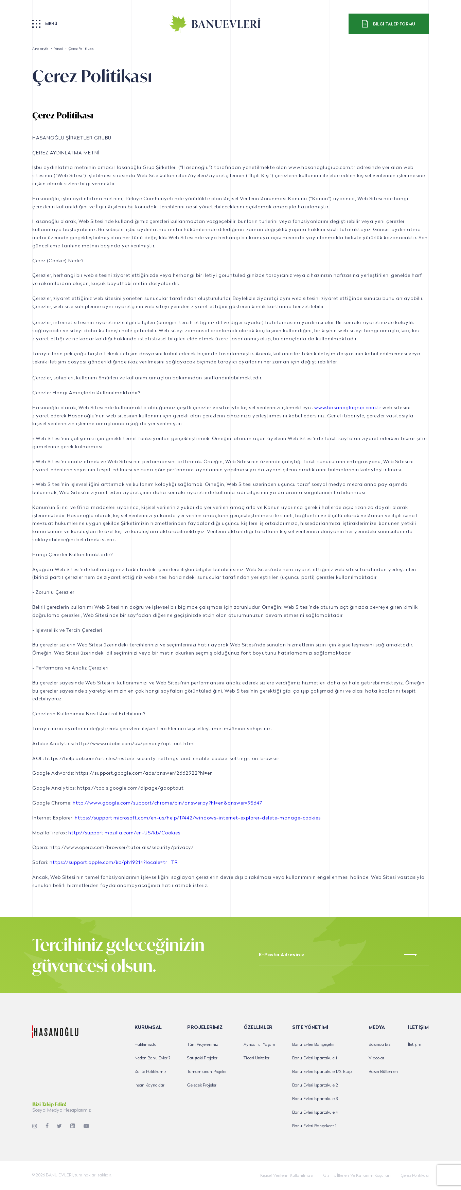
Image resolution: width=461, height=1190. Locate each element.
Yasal (59, 49)
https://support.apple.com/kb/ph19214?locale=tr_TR (114, 862)
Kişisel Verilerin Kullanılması (286, 1176)
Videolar (376, 1058)
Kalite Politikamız (150, 1072)
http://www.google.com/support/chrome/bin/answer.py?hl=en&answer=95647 (167, 803)
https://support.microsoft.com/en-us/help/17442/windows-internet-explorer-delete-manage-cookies (198, 818)
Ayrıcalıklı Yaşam (259, 1045)
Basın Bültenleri (383, 1072)
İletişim (414, 1045)
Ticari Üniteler (256, 1058)
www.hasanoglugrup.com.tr (347, 408)
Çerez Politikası (415, 1176)
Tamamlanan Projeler (207, 1072)
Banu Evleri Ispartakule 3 (315, 1099)
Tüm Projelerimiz (202, 1045)
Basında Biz (379, 1045)
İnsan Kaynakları (150, 1085)
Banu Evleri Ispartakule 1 (314, 1058)
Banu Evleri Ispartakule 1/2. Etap (322, 1072)
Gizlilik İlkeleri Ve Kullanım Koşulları (357, 1176)
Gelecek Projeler (201, 1085)
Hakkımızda (146, 1045)
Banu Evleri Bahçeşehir (313, 1045)
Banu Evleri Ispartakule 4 (315, 1113)
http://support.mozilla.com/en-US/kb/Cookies (124, 833)
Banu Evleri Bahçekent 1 (314, 1126)
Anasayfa (40, 49)
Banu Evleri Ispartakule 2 (315, 1085)
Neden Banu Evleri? (153, 1058)
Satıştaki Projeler (202, 1058)
